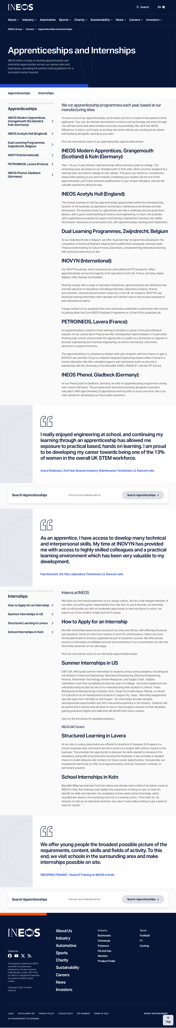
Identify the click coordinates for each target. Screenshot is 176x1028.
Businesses (104, 935)
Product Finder (106, 961)
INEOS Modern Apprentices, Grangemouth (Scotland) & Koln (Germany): (31, 121)
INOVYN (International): (31, 155)
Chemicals (104, 940)
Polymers (103, 946)
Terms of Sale (101, 1014)
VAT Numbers (83, 1014)
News (119, 20)
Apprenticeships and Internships (55, 29)
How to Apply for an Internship (31, 605)
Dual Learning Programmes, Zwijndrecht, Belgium (31, 144)
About (12, 20)
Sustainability (100, 20)
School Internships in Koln (31, 632)
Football (145, 935)
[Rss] (29, 956)
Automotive (48, 20)
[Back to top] (168, 1020)
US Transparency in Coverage (23, 1019)
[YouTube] (16, 956)
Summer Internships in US (31, 614)
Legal (11, 1014)
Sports (63, 20)
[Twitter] (23, 956)
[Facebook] (10, 956)
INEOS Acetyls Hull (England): (31, 134)
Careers (134, 20)
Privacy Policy (46, 1014)
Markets (102, 956)
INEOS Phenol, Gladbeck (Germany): (31, 175)
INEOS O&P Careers (73, 727)
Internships (46, 93)
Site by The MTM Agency (156, 1014)
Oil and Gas (104, 951)
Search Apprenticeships (141, 495)
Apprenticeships (19, 93)
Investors (152, 20)
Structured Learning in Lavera (31, 623)
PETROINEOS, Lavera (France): (31, 164)
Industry (28, 20)
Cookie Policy (65, 1014)
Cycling (144, 946)
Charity (79, 20)
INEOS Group (15, 29)
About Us (64, 931)
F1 (141, 940)
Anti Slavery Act (26, 1014)
